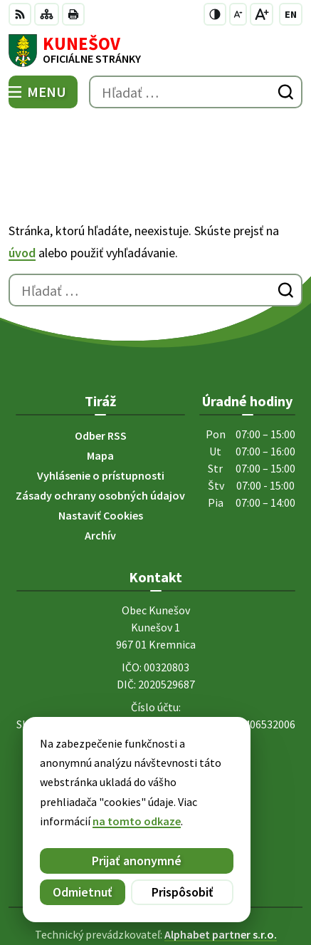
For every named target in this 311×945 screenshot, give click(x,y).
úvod (22, 186)
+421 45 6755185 (155, 680)
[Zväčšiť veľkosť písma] (261, 14)
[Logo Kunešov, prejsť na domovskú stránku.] (155, 50)
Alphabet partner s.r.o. (220, 868)
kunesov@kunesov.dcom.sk (155, 698)
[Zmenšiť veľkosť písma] (238, 14)
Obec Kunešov (195, 887)
